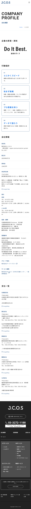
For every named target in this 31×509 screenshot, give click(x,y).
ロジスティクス (6, 463)
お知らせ (27, 432)
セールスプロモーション (22, 458)
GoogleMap (6, 306)
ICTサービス (5, 443)
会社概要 (3, 432)
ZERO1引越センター (8, 467)
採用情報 (15, 432)
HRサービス (19, 443)
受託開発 (19, 451)
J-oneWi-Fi (6, 449)
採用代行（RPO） (21, 446)
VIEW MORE (15, 486)
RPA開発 (19, 455)
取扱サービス (19, 463)
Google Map (6, 189)
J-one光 (5, 446)
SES (18, 453)
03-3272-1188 (17, 422)
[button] (29, 2)
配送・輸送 (5, 471)
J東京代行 (5, 469)
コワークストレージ (21, 467)
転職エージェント (21, 449)
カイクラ (19, 469)
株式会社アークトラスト (9, 263)
